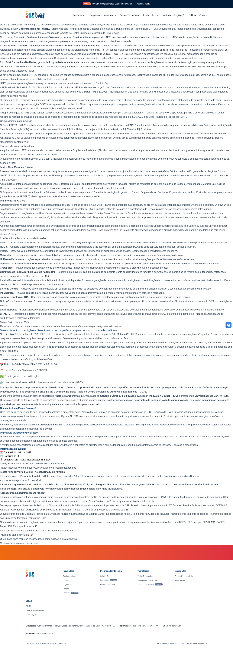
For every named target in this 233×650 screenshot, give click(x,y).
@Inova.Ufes (66, 530)
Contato (203, 15)
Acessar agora (143, 4)
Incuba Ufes (151, 15)
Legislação (179, 15)
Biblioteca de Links (107, 585)
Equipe (65, 580)
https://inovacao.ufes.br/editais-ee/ (181, 476)
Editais (192, 15)
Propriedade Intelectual (103, 15)
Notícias (166, 15)
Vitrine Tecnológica (130, 15)
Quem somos (79, 15)
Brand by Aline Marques (167, 643)
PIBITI (28, 606)
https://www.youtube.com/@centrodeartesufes (51, 467)
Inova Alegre (180, 580)
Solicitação (104, 576)
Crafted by (194, 644)
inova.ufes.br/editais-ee (25, 543)
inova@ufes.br (175, 626)
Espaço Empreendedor (184, 576)
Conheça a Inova (70, 576)
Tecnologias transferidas (147, 580)
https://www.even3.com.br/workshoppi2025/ (60, 382)
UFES (66, 643)
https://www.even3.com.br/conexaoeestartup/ (40, 463)
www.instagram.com (44, 633)
